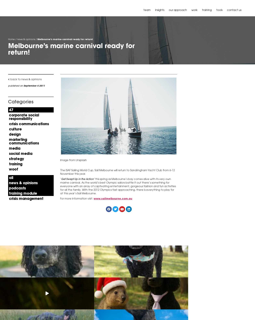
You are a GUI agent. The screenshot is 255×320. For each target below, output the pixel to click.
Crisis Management (26, 198)
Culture (15, 129)
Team (147, 10)
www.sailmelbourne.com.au (113, 198)
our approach (178, 10)
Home (11, 39)
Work (194, 10)
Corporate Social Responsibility (24, 117)
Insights (159, 10)
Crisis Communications (29, 124)
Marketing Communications (24, 141)
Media (14, 148)
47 (11, 110)
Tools (219, 10)
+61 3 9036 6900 (55, 299)
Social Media (20, 153)
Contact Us (234, 10)
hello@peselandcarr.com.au (62, 307)
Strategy (16, 158)
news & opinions (26, 39)
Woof (13, 169)
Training (207, 10)
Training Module (23, 193)
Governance (238, 310)
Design (15, 134)
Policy (225, 310)
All (11, 177)
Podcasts (17, 188)
